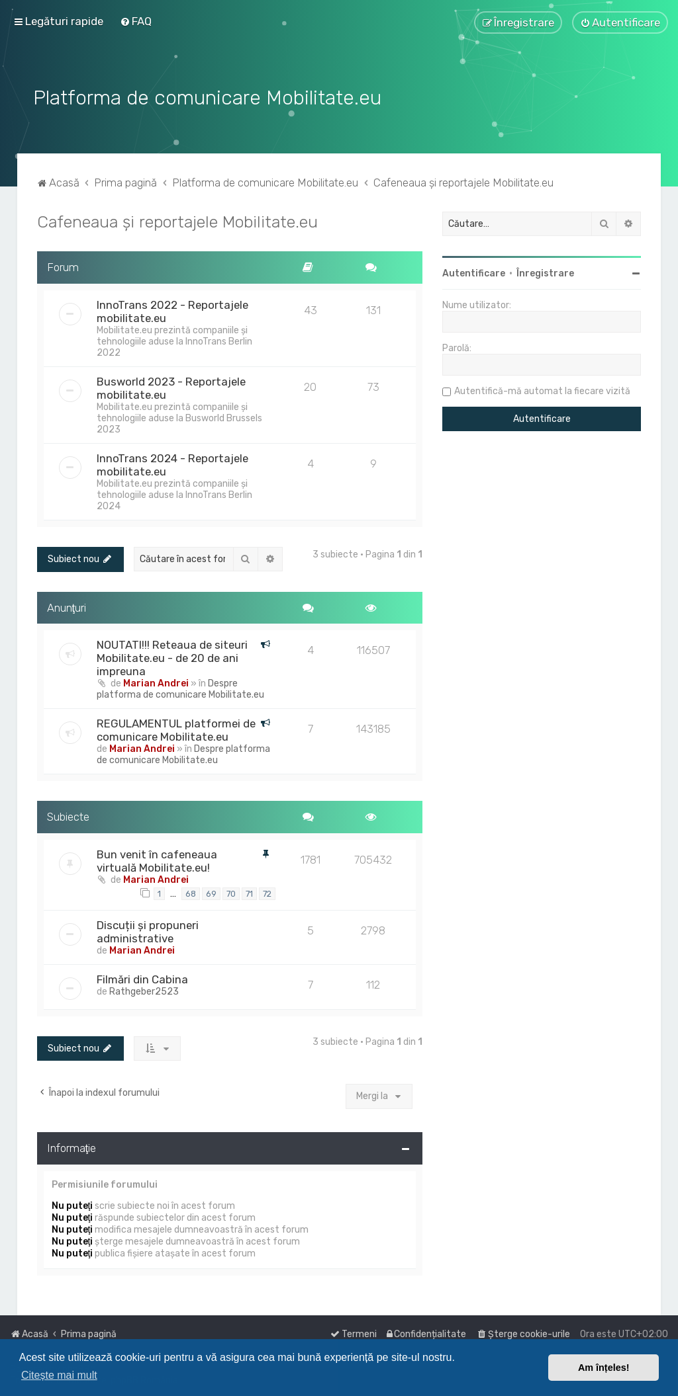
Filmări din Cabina (142, 976)
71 (249, 892)
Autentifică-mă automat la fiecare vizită (542, 389)
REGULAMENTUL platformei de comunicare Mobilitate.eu (176, 728)
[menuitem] (136, 21)
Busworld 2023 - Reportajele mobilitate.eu (171, 386)
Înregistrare (545, 271)
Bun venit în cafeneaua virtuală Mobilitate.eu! (157, 859)
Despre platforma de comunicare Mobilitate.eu (180, 687)
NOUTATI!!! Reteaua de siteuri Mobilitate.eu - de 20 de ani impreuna (172, 656)
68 (190, 892)
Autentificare (473, 271)
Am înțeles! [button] (604, 1367)
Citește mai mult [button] (59, 1375)
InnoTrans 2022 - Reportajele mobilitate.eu (172, 309)
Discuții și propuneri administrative (148, 929)
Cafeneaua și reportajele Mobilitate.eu (177, 219)
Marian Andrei (156, 681)
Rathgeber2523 (144, 989)
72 (267, 892)
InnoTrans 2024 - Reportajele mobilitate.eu (172, 463)
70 (231, 892)
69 (211, 892)
